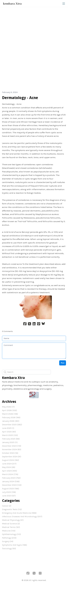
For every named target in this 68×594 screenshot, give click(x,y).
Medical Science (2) (11, 523)
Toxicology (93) (9, 548)
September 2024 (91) (11, 456)
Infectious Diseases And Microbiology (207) (22, 516)
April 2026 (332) (9, 410)
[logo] (12, 3)
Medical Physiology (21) (13, 520)
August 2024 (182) (10, 460)
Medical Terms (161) (11, 527)
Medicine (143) (8, 530)
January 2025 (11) (10, 442)
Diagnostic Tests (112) (12, 509)
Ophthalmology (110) (11, 534)
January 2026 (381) (10, 421)
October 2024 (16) (10, 453)
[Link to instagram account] (40, 573)
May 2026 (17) (8, 407)
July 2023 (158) (9, 492)
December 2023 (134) (11, 485)
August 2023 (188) (10, 488)
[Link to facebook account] (27, 573)
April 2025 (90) (9, 431)
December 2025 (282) (12, 424)
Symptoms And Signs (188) (14, 545)
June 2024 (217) (9, 463)
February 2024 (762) (11, 478)
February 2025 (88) (11, 439)
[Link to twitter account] (34, 573)
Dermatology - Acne (20, 97)
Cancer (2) (6, 506)
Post (62, 363)
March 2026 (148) (10, 414)
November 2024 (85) (11, 449)
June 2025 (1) (8, 428)
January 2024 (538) (11, 481)
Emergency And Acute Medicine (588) (19, 513)
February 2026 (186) (11, 417)
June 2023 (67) (9, 495)
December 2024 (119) (11, 446)
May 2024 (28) (8, 467)
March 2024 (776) (10, 474)
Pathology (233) (9, 538)
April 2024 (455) (9, 471)
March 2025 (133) (10, 435)
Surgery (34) (7, 541)
